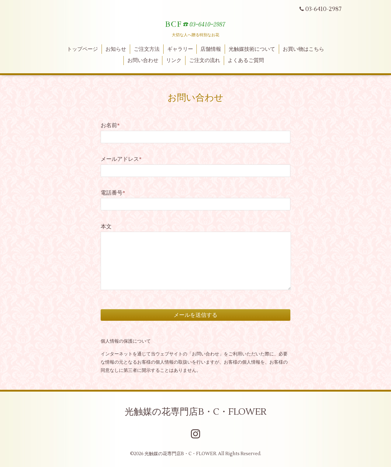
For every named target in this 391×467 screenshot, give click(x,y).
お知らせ (116, 49)
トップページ (82, 49)
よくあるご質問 (246, 60)
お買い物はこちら (303, 49)
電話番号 (113, 192)
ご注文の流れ (204, 60)
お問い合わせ (142, 60)
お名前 (110, 125)
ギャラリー (180, 49)
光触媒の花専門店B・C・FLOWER (195, 412)
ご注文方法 (147, 49)
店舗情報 (210, 49)
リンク (174, 60)
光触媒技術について (252, 49)
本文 (106, 226)
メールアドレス (121, 159)
